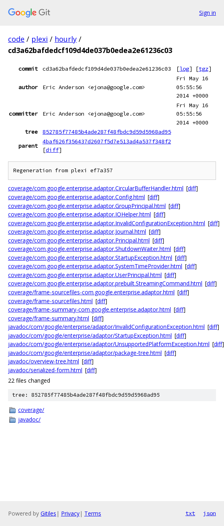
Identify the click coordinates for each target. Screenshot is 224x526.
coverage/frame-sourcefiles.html (50, 301)
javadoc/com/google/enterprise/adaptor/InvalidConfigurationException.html (106, 326)
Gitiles (48, 513)
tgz (203, 68)
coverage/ (31, 410)
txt (190, 513)
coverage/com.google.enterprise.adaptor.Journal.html (77, 231)
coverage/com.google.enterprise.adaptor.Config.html (76, 197)
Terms (92, 513)
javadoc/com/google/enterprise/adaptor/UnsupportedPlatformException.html (109, 344)
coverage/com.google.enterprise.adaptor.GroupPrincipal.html (87, 206)
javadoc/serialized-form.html (45, 370)
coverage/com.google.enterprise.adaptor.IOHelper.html (79, 214)
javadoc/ (29, 419)
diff (52, 149)
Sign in (207, 12)
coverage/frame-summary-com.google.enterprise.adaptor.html (89, 309)
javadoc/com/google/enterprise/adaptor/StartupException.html (90, 335)
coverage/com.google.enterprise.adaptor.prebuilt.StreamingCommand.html (105, 283)
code (16, 39)
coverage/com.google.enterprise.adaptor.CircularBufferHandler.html (95, 188)
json (209, 513)
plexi (39, 39)
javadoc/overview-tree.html (43, 361)
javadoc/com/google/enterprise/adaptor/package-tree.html (85, 353)
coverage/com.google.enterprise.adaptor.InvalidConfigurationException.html (106, 223)
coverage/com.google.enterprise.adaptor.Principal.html (79, 240)
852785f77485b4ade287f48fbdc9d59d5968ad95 (107, 131)
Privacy (70, 513)
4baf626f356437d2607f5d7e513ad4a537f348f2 (107, 141)
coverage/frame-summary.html (48, 318)
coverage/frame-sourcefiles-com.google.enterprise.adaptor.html (91, 292)
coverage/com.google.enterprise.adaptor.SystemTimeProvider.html (95, 266)
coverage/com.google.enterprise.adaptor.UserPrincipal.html (85, 275)
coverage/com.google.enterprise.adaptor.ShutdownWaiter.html (89, 249)
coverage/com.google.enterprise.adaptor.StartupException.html (90, 257)
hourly (66, 39)
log (184, 68)
